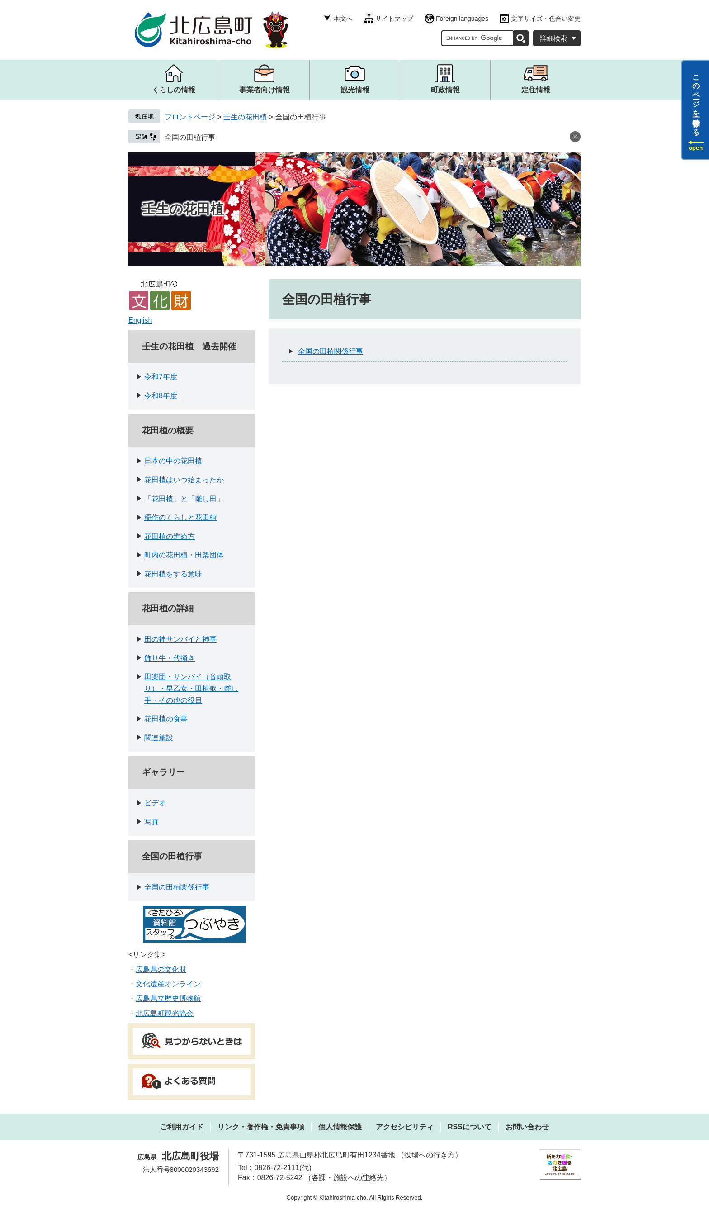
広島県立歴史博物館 (168, 998)
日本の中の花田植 (173, 461)
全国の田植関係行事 (176, 887)
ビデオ (155, 803)
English (140, 320)
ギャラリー (163, 772)
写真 (151, 822)
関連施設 (158, 738)
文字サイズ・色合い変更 (546, 18)
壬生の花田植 (245, 117)
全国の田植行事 (190, 137)
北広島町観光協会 (165, 1013)
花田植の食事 (166, 719)
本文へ (343, 18)
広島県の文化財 (161, 969)
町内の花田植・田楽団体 (184, 555)
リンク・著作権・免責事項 (260, 1127)
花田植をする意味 (173, 574)
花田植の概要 (168, 430)
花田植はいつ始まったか (184, 480)
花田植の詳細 (168, 608)
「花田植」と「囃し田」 (184, 499)
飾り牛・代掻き (169, 658)
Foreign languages (462, 18)
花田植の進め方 (169, 536)
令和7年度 (164, 377)
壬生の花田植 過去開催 (189, 346)
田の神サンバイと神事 (180, 639)
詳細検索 (553, 38)
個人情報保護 (340, 1127)
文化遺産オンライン (168, 984)
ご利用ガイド (181, 1127)
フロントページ (190, 117)
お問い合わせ (527, 1127)
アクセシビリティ (405, 1127)
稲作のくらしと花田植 (180, 517)
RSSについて (470, 1127)
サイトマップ (394, 18)
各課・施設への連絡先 (348, 1177)
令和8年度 (164, 396)
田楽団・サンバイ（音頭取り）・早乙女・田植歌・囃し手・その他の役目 (191, 688)
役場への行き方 (429, 1155)
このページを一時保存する (696, 101)
